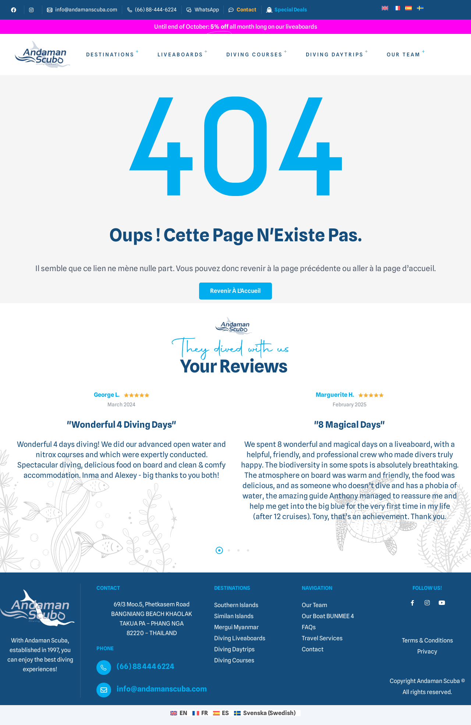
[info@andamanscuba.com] (103, 690)
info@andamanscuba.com (162, 688)
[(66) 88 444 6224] (103, 667)
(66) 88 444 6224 (145, 666)
